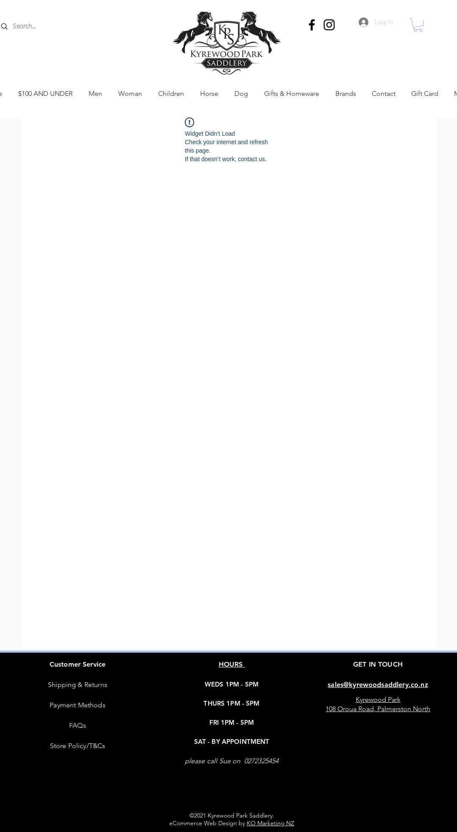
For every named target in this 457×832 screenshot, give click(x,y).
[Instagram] (329, 24)
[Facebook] (311, 24)
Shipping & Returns (77, 685)
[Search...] (71, 26)
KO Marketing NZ (270, 823)
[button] (418, 25)
